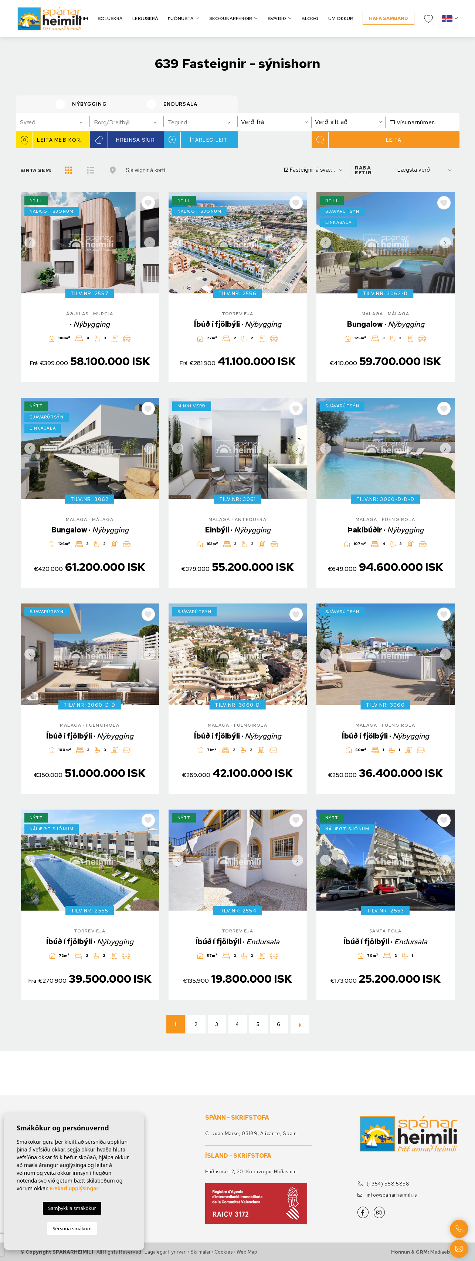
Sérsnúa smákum (72, 1228)
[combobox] (53, 122)
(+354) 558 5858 (383, 1184)
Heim (82, 18)
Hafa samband (388, 18)
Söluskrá (110, 18)
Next (151, 242)
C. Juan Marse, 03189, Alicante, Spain (251, 1133)
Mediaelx (440, 1252)
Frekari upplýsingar (74, 1188)
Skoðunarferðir (230, 18)
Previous (28, 242)
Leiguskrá (145, 18)
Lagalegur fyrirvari (166, 1252)
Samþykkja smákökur (72, 1208)
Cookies (223, 1252)
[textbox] (56, 122)
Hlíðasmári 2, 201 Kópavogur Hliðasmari (252, 1171)
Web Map (247, 1252)
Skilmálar (200, 1252)
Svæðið (277, 18)
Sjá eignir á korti (145, 170)
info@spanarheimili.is (387, 1195)
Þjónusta (181, 18)
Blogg (310, 18)
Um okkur (340, 18)
